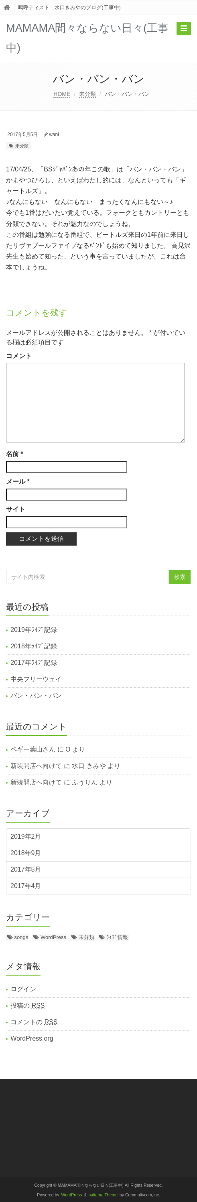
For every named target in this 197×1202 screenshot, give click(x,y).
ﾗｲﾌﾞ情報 (117, 937)
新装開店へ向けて (36, 765)
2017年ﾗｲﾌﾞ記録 (33, 662)
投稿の (27, 1005)
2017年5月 (25, 869)
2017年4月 (25, 885)
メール (18, 481)
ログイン (23, 989)
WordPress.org (31, 1038)
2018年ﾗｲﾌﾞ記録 (33, 646)
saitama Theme (103, 1195)
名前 (14, 453)
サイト (15, 509)
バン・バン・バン (36, 695)
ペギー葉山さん (32, 749)
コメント (19, 355)
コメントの (33, 1022)
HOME (61, 94)
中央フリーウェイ (36, 679)
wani (54, 134)
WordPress (53, 937)
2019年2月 (25, 836)
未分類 (87, 94)
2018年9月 (25, 853)
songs (21, 937)
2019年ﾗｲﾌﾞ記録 (33, 629)
